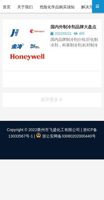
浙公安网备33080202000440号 (66, 136)
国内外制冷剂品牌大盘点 (73, 26)
